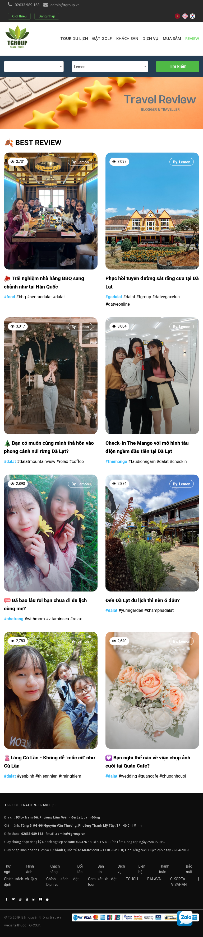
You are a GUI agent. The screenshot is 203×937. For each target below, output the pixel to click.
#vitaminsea (57, 618)
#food (9, 296)
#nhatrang (14, 618)
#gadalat (113, 296)
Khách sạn (127, 38)
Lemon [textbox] (79, 67)
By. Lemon (80, 162)
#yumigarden (130, 610)
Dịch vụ (150, 38)
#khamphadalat (159, 610)
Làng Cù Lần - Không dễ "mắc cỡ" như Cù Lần (49, 762)
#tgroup (143, 296)
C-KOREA (177, 879)
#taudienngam (141, 461)
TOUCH (132, 879)
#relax (62, 461)
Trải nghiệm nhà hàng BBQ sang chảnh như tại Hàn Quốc (44, 282)
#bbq (21, 296)
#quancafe (148, 776)
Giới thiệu (19, 16)
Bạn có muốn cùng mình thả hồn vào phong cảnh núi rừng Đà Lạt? (49, 447)
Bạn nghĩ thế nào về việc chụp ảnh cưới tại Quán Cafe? (147, 762)
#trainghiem (69, 776)
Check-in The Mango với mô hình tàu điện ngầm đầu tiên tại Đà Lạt (147, 447)
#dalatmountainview (36, 461)
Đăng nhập (47, 16)
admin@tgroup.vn (65, 5)
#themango (116, 461)
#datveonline (117, 304)
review (192, 38)
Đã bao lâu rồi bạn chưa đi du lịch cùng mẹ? (45, 604)
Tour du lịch (74, 38)
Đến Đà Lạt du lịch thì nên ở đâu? (142, 600)
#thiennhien (46, 776)
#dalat (59, 296)
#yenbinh (25, 776)
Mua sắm (172, 38)
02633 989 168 (27, 5)
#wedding (127, 776)
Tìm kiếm (177, 66)
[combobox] (34, 66)
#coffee (76, 461)
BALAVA (154, 879)
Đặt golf (102, 38)
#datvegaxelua (166, 296)
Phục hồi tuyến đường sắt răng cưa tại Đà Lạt (152, 282)
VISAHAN (179, 884)
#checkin (178, 461)
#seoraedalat (39, 296)
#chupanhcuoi (172, 776)
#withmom (35, 618)
